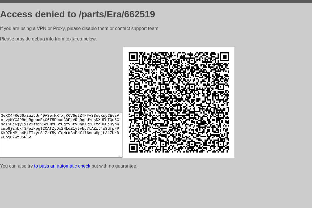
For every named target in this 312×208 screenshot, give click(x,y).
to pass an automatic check (62, 166)
